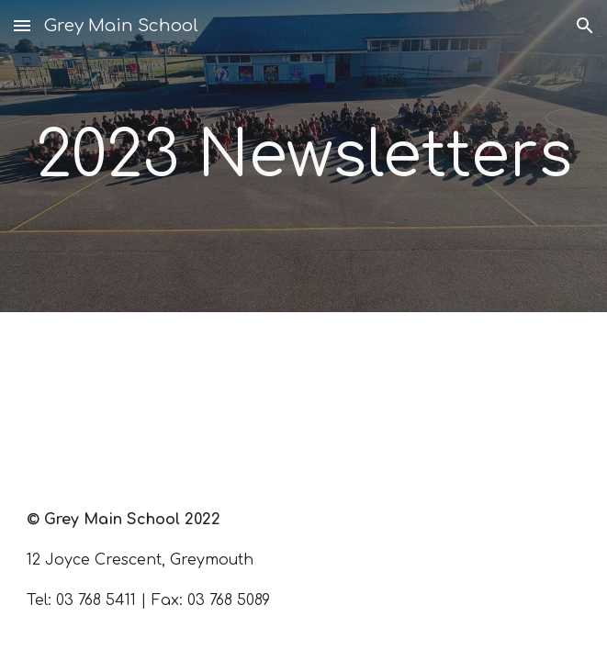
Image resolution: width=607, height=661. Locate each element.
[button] (22, 25)
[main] (303, 156)
